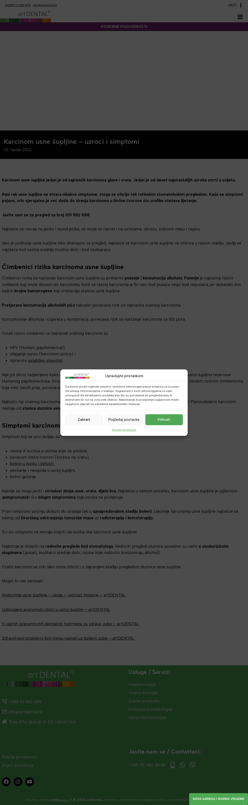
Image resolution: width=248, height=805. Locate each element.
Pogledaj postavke (124, 419)
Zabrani (84, 419)
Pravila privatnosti (124, 429)
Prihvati (164, 419)
